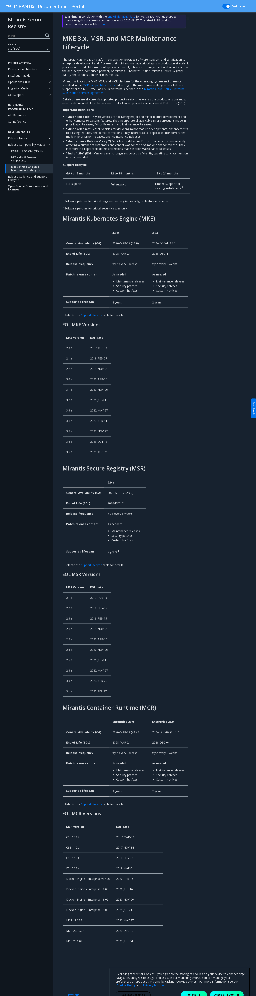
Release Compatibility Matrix (26, 144)
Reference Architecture (23, 69)
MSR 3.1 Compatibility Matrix (27, 151)
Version (12, 44)
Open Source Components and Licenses (28, 187)
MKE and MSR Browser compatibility (23, 159)
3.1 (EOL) (29, 49)
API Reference (17, 115)
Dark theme (238, 6)
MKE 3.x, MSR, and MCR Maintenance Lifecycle (25, 168)
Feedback (254, 408)
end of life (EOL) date (121, 16)
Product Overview (19, 63)
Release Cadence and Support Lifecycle (27, 178)
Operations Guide (19, 82)
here (103, 24)
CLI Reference (17, 121)
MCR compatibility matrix (99, 85)
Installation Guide (19, 75)
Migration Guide (18, 88)
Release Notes (17, 138)
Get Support (16, 95)
